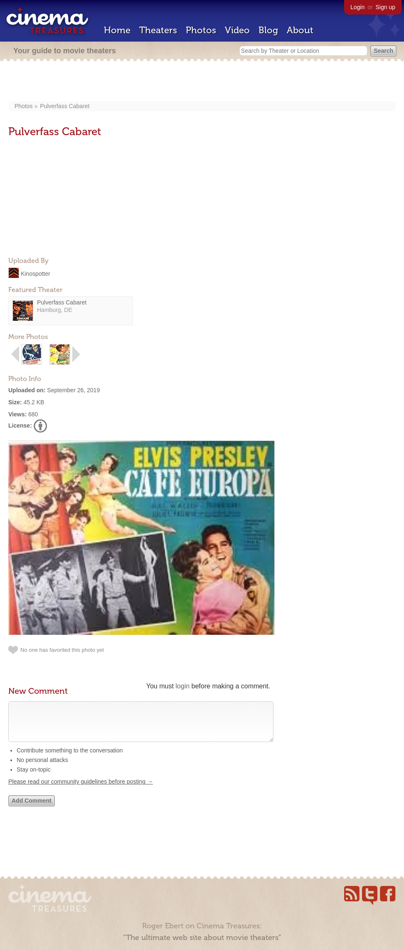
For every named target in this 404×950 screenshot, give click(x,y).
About (300, 30)
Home (117, 30)
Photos (201, 30)
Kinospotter (35, 273)
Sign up (385, 7)
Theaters (158, 30)
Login (357, 7)
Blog (268, 30)
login (182, 686)
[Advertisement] (202, 82)
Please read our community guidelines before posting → (80, 790)
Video (237, 30)
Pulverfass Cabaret (64, 106)
